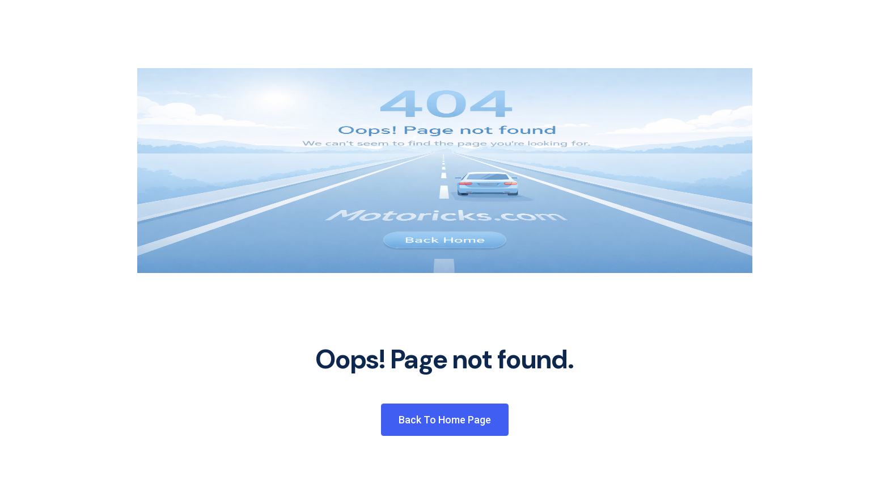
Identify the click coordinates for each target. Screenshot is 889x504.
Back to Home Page (445, 420)
